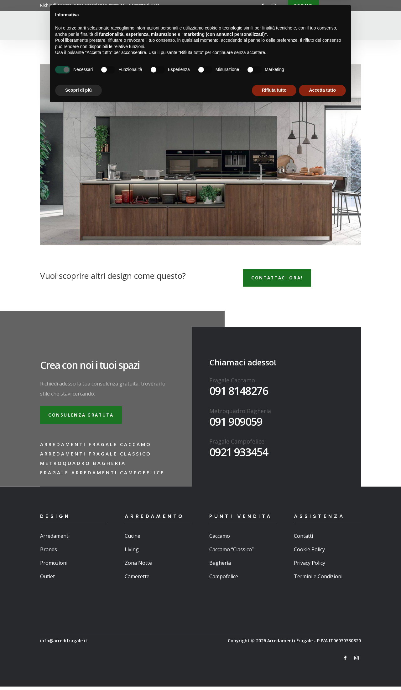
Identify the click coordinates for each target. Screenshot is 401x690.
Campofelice (223, 580)
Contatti (293, 26)
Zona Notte (138, 566)
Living (132, 552)
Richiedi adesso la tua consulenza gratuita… (99, 5)
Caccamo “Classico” (231, 552)
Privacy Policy (309, 566)
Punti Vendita (230, 26)
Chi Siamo (156, 26)
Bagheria (220, 566)
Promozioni (53, 566)
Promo (303, 5)
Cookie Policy (309, 552)
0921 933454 (238, 454)
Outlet (47, 580)
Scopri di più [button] (78, 672)
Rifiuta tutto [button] (274, 672)
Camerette (137, 580)
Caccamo (219, 539)
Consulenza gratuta (83, 418)
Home (131, 26)
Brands (48, 552)
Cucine (132, 539)
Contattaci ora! (280, 279)
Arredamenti (190, 26)
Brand (267, 26)
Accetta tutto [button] (322, 672)
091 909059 (235, 423)
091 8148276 (238, 392)
